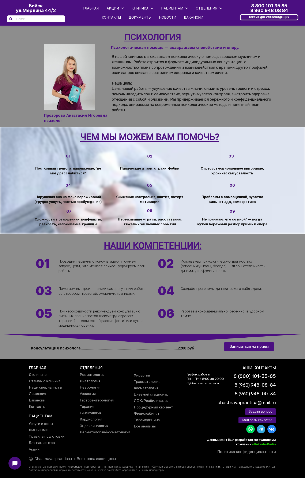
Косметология (146, 388)
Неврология (90, 387)
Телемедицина (147, 420)
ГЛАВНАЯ (37, 368)
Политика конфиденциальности (246, 451)
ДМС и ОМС (38, 430)
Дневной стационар (151, 394)
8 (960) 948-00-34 (255, 394)
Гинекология (91, 413)
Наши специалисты (45, 387)
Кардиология (91, 419)
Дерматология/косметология (105, 432)
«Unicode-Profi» (264, 444)
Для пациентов (42, 443)
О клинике (38, 375)
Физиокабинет (146, 413)
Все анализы (145, 426)
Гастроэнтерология (97, 400)
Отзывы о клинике (45, 381)
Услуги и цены (41, 424)
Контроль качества (257, 420)
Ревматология (92, 375)
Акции (34, 449)
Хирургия (142, 375)
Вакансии (37, 400)
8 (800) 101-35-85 (255, 376)
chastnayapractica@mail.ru (247, 402)
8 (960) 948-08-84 (255, 385)
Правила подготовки (46, 436)
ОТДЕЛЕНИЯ (91, 368)
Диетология (90, 381)
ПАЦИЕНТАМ (40, 416)
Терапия (87, 406)
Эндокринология (94, 426)
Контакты (37, 406)
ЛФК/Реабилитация (151, 401)
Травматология (147, 381)
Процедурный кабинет (153, 407)
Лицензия (37, 394)
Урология (88, 394)
